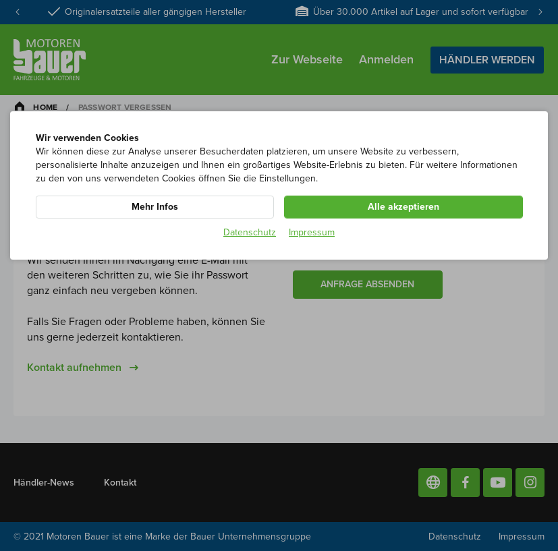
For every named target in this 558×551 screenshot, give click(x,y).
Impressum (312, 232)
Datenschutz (249, 232)
